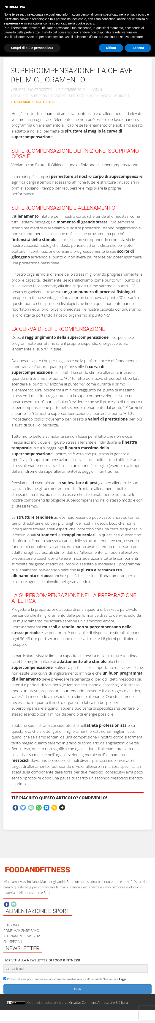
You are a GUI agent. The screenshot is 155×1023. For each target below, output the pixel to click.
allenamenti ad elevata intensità (67, 113)
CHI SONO (11, 925)
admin (97, 89)
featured (21, 96)
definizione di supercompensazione (107, 164)
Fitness (19, 89)
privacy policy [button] (136, 14)
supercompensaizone (49, 96)
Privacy (125, 1018)
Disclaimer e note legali (96, 1018)
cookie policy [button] (85, 23)
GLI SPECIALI (12, 941)
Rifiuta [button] (111, 48)
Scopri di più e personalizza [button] (32, 48)
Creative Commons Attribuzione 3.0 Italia (98, 1002)
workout (121, 96)
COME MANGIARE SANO (21, 930)
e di (99, 113)
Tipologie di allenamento (90, 96)
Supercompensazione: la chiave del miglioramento (71, 75)
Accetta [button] (138, 48)
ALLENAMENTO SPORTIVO (22, 936)
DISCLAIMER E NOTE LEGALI (35, 102)
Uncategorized (39, 89)
